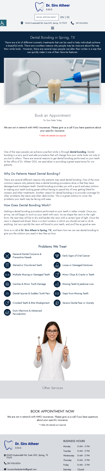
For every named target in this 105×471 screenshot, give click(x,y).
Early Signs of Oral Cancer (76, 255)
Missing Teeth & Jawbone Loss (78, 284)
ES (68, 17)
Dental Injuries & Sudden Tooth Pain (31, 293)
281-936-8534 (79, 23)
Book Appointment (47, 17)
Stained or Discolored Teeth (27, 265)
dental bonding (78, 152)
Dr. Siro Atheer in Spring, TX (36, 230)
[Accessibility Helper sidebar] (3, 23)
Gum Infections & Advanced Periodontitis (27, 312)
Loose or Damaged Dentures (77, 265)
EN (62, 17)
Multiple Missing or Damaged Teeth (31, 274)
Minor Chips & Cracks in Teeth (78, 274)
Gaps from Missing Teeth (75, 293)
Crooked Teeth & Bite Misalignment (31, 303)
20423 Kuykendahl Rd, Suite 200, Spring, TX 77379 (44, 23)
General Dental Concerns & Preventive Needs (27, 255)
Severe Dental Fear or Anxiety (78, 303)
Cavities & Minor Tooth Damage (29, 284)
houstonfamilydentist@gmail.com (20, 469)
